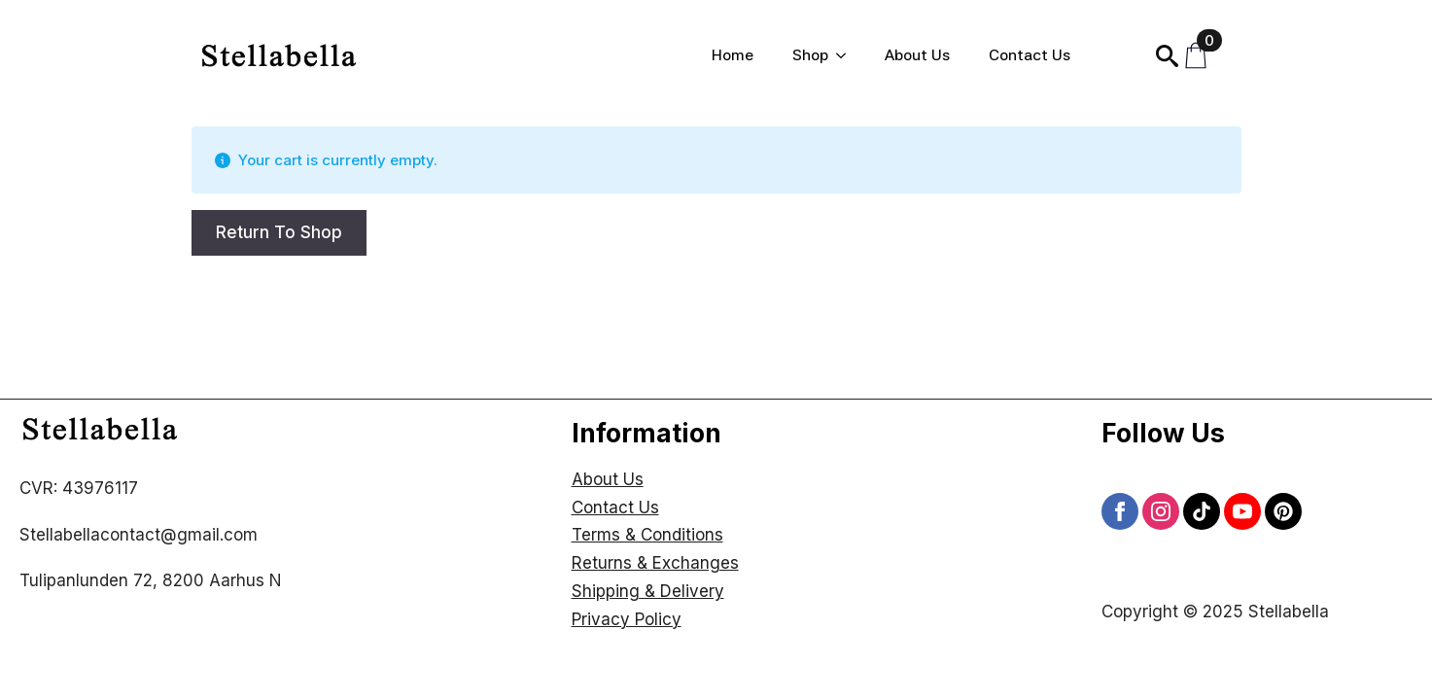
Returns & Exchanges (655, 563)
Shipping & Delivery (648, 591)
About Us (917, 55)
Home (732, 55)
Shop (810, 55)
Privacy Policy (626, 619)
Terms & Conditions (647, 534)
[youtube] (1242, 511)
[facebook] (1119, 511)
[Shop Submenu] (846, 55)
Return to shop (279, 232)
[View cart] (1201, 55)
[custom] (1201, 511)
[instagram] (1160, 511)
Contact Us (1029, 55)
